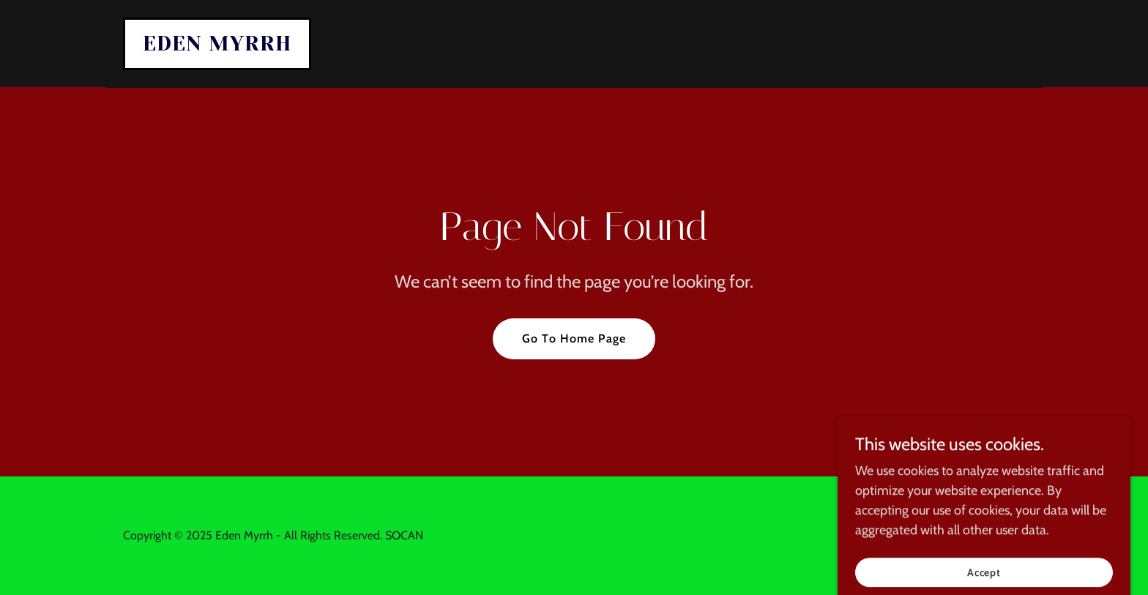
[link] (217, 46)
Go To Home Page (574, 338)
